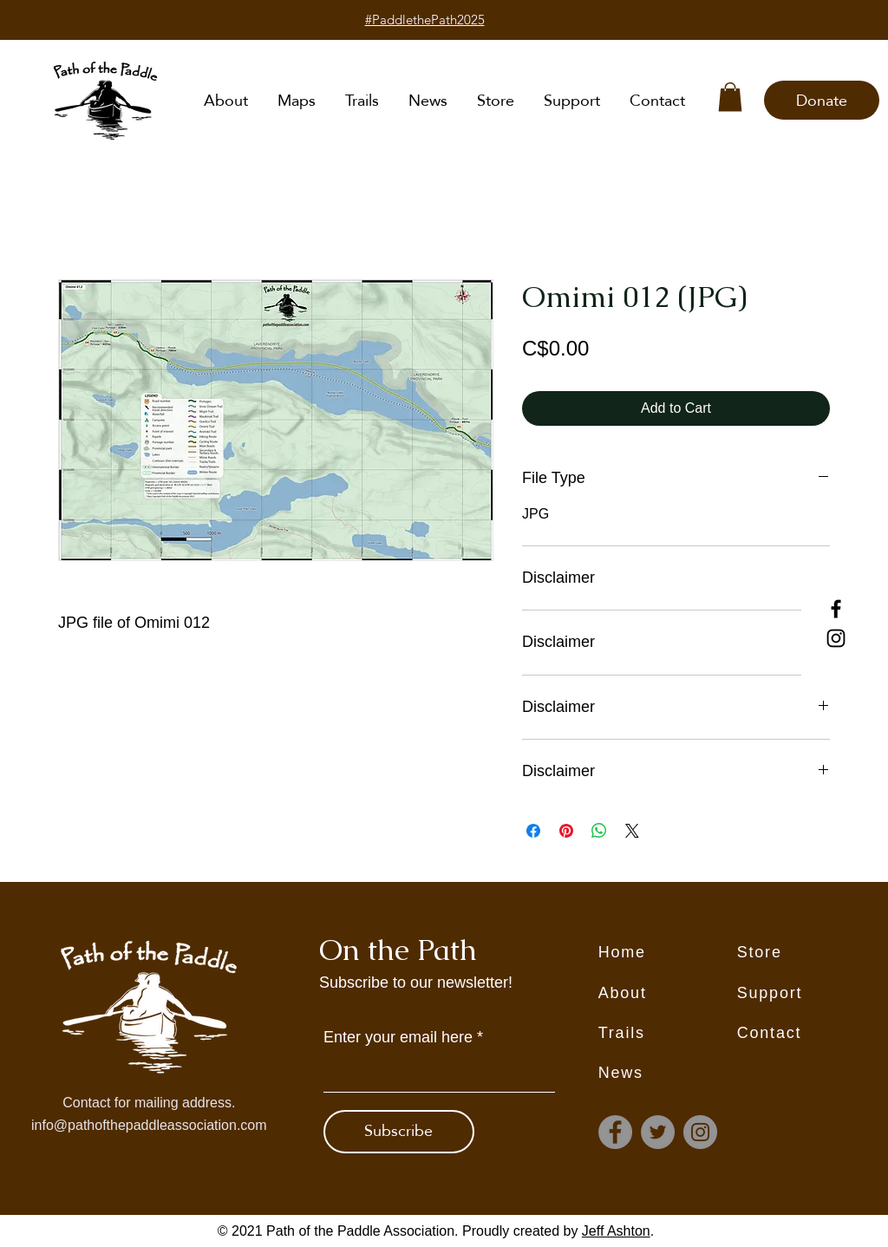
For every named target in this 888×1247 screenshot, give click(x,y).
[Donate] (821, 100)
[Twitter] (658, 1132)
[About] (667, 993)
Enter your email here (398, 1037)
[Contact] (806, 1033)
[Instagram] (836, 638)
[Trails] (667, 1033)
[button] (730, 96)
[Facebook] (836, 609)
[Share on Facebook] (533, 830)
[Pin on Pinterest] (566, 830)
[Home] (667, 953)
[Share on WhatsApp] (599, 830)
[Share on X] (632, 830)
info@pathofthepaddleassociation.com (149, 1125)
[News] (667, 1073)
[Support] (806, 993)
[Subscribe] (398, 1131)
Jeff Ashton (616, 1231)
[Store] (806, 953)
